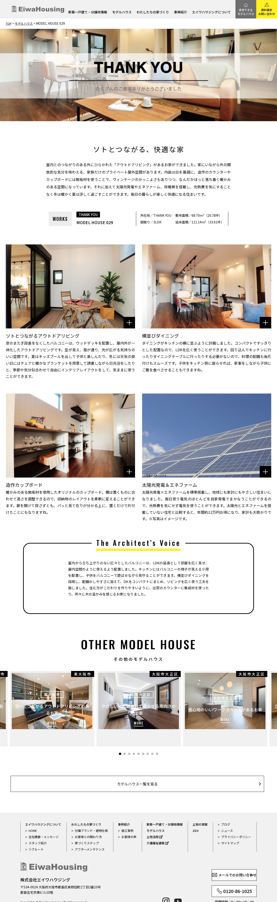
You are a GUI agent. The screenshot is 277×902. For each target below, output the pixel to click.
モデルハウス (122, 12)
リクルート (36, 837)
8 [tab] (152, 739)
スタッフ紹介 (38, 831)
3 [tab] (129, 739)
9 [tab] (157, 739)
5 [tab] (138, 739)
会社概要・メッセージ (44, 825)
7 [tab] (148, 739)
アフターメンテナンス (90, 837)
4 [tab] (134, 739)
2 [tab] (124, 739)
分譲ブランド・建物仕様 (91, 818)
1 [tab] (120, 739)
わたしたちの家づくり (153, 12)
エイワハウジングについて (211, 12)
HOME (33, 818)
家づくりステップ (87, 831)
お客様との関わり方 (88, 825)
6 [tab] (143, 739)
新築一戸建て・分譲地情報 (87, 12)
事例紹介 (180, 12)
